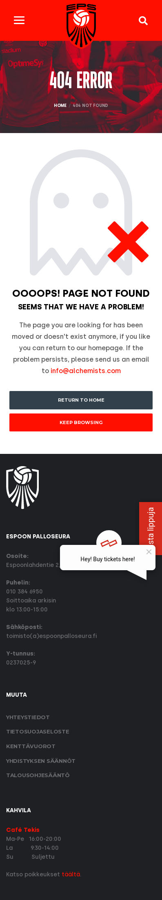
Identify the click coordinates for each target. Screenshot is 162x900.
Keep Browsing (81, 422)
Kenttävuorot (30, 746)
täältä (71, 874)
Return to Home (81, 400)
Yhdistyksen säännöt (40, 761)
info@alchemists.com (86, 371)
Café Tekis (23, 830)
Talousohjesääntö (38, 775)
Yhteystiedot (28, 717)
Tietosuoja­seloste (37, 731)
